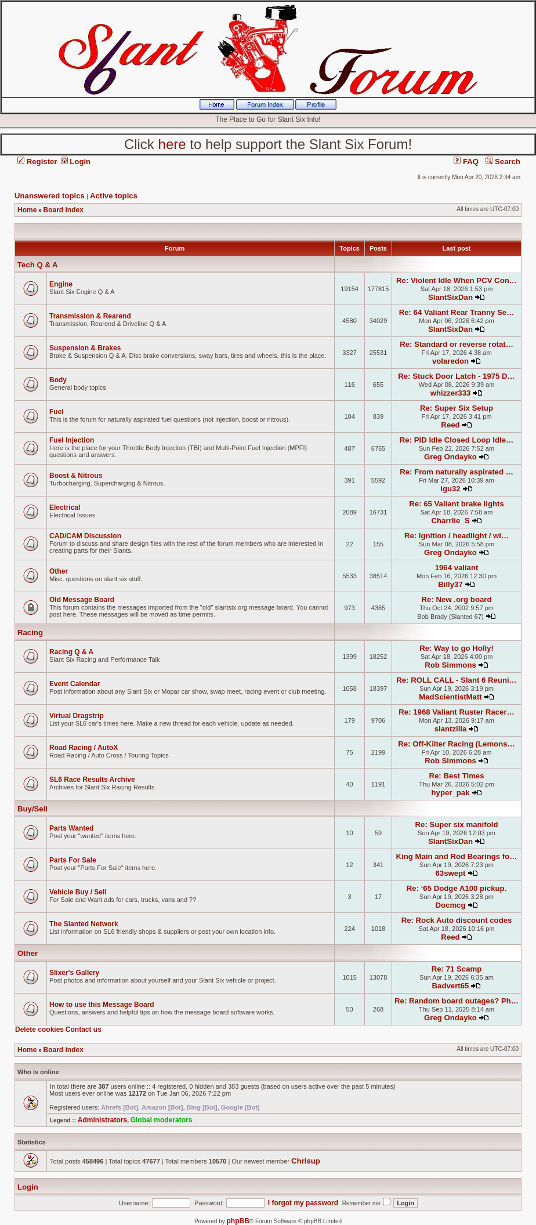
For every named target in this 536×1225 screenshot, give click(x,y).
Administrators (102, 1120)
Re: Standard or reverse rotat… (456, 344)
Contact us (84, 1029)
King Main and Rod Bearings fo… (456, 856)
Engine (61, 284)
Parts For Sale (72, 860)
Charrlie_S (451, 520)
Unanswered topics (50, 195)
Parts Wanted (71, 828)
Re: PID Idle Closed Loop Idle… (456, 440)
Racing (30, 632)
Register (37, 161)
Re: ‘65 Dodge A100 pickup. (456, 888)
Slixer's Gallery (74, 973)
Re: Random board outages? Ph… (456, 1000)
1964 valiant (457, 567)
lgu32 (450, 488)
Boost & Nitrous (75, 476)
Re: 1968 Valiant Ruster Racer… (456, 712)
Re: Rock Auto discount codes (456, 920)
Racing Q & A (71, 652)
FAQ (466, 161)
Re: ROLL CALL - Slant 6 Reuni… (456, 680)
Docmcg (450, 905)
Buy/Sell (32, 808)
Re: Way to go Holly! (456, 648)
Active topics (113, 195)
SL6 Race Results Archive (92, 779)
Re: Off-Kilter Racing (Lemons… (456, 744)
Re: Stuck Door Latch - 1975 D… (456, 376)
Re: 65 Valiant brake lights (456, 503)
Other (58, 571)
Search (503, 161)
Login (76, 161)
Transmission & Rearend (90, 316)
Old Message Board (81, 600)
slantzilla (450, 728)
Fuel (56, 412)
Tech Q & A (37, 264)
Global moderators (162, 1120)
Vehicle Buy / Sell (78, 892)
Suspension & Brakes (85, 348)
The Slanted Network (83, 924)
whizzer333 (450, 393)
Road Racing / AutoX (83, 748)
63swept (450, 873)
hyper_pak (451, 792)
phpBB (238, 1221)
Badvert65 (450, 985)
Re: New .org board (457, 599)
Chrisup (305, 1161)
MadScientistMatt (450, 697)
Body (58, 380)
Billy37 (450, 584)
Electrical (64, 507)
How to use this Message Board (101, 1005)
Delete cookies (39, 1029)
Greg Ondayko (450, 456)
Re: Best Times (456, 775)
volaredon (450, 361)
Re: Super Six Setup (456, 408)
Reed (450, 425)
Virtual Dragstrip (76, 716)
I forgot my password (303, 1203)
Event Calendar (74, 684)
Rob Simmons (450, 665)
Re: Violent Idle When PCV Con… (456, 280)
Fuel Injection (71, 440)
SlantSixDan (450, 297)
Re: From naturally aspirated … (456, 471)
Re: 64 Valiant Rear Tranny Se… (457, 312)
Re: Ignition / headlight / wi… (456, 535)
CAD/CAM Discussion (85, 536)
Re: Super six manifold (456, 824)
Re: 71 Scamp (457, 969)
